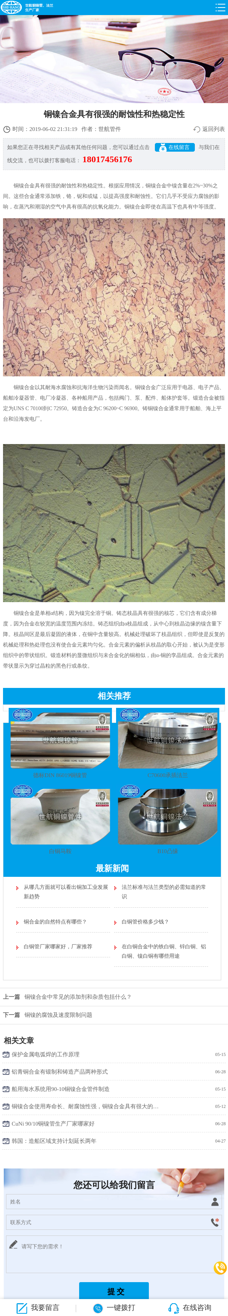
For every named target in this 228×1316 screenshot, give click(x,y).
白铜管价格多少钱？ (145, 922)
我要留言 (38, 1308)
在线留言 (175, 147)
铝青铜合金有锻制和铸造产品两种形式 (60, 1072)
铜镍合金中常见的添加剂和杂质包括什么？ (66, 997)
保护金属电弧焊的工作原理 (46, 1054)
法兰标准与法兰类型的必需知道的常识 (164, 891)
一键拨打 (114, 1308)
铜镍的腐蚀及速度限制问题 (46, 1015)
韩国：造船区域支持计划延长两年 (54, 1141)
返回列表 (213, 129)
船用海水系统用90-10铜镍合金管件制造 (61, 1089)
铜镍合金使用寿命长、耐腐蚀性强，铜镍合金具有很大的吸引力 (85, 1106)
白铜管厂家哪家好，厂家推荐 (58, 946)
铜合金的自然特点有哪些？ (55, 922)
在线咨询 (189, 1308)
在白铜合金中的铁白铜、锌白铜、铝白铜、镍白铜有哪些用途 (164, 951)
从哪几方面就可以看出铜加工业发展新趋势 (66, 891)
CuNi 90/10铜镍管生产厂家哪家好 (53, 1124)
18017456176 (107, 159)
